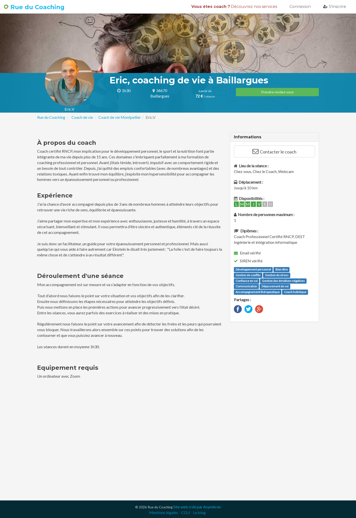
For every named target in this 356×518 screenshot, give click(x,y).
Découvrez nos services (234, 6)
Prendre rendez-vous (277, 92)
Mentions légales (163, 512)
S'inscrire (334, 6)
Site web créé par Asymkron (197, 506)
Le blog (199, 512)
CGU (185, 512)
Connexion (300, 6)
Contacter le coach (274, 151)
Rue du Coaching (34, 7)
